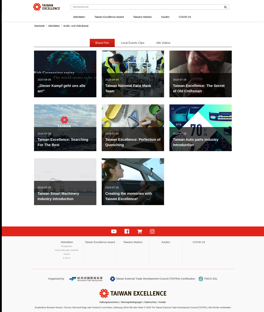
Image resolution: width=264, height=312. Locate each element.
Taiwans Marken (142, 16)
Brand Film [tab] (102, 42)
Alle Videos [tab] (163, 42)
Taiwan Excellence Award (109, 16)
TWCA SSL (208, 279)
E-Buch (66, 258)
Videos (66, 254)
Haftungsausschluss (108, 302)
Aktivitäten (79, 16)
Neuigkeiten (66, 246)
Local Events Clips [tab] (132, 42)
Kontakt (162, 302)
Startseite (39, 25)
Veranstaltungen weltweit (66, 250)
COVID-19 (185, 16)
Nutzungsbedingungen (131, 302)
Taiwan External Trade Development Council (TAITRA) (145, 279)
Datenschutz (150, 302)
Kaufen (165, 16)
